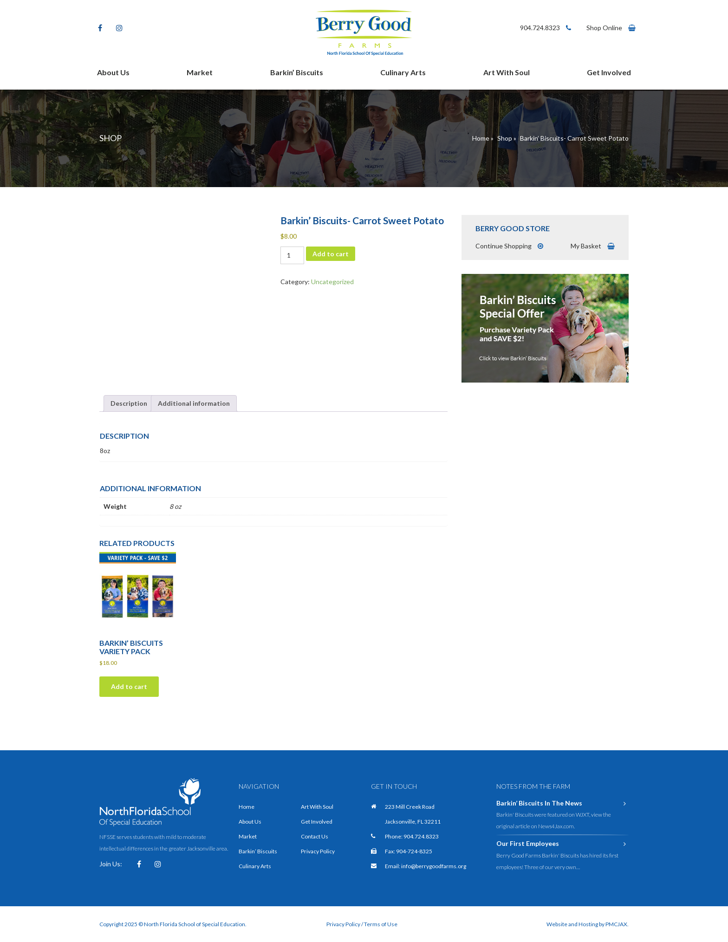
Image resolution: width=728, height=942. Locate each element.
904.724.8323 (545, 28)
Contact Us (314, 836)
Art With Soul (506, 72)
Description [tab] (128, 403)
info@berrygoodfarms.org (433, 866)
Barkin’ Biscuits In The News (562, 802)
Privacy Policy (318, 851)
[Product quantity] (292, 255)
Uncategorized (332, 282)
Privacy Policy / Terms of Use (361, 924)
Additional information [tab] (194, 403)
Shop (504, 138)
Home (480, 138)
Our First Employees (562, 843)
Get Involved (609, 72)
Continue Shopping (509, 246)
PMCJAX (616, 924)
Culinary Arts (403, 72)
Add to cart (330, 254)
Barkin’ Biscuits (296, 72)
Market (200, 72)
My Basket (593, 246)
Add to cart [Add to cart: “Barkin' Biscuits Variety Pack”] (129, 686)
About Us (113, 72)
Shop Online (611, 28)
